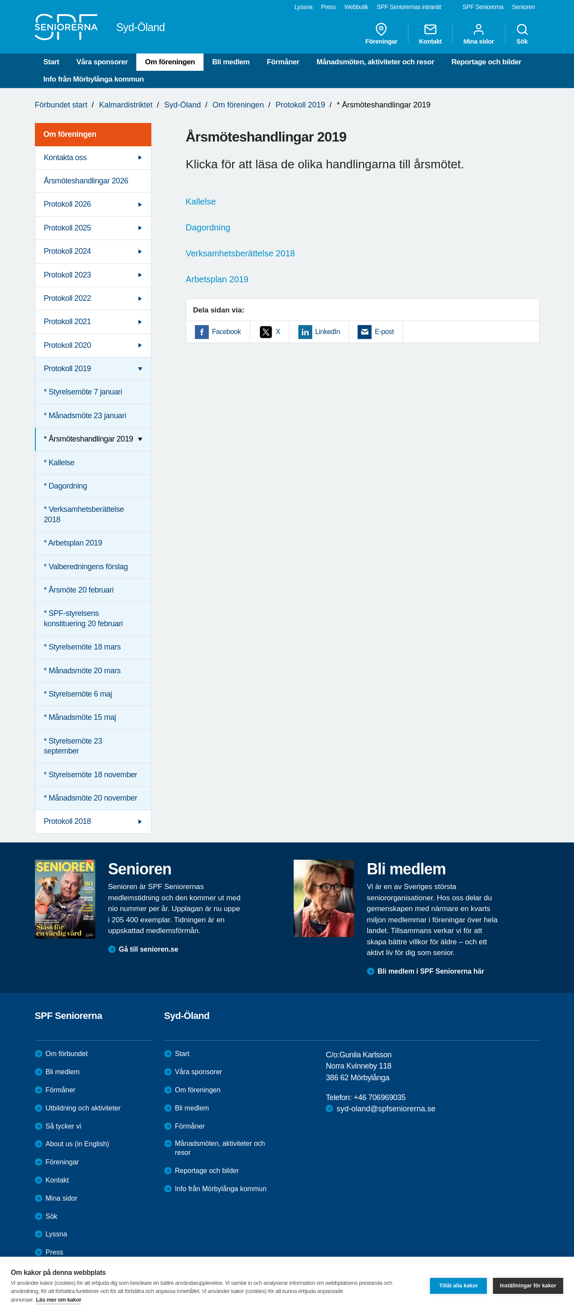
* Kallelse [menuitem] (59, 462)
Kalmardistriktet (126, 105)
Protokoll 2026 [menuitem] (67, 204)
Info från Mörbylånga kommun (94, 79)
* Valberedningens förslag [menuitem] (86, 566)
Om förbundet (67, 1053)
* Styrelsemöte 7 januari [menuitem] (83, 392)
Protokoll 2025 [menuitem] (67, 228)
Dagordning (208, 227)
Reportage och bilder (486, 62)
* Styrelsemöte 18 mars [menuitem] (82, 647)
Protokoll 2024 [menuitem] (67, 251)
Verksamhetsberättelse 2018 (240, 253)
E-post (384, 331)
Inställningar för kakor (528, 1286)
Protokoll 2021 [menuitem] (67, 321)
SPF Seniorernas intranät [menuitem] (409, 6)
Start (52, 62)
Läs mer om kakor (59, 1299)
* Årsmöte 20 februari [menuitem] (79, 590)
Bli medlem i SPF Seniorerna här (431, 971)
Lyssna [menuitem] (304, 6)
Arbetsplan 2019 (217, 279)
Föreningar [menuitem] (381, 33)
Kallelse (201, 201)
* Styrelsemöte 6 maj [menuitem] (78, 694)
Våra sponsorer (102, 62)
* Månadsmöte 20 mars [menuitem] (82, 670)
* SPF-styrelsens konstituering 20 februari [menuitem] (83, 618)
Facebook (226, 331)
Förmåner (283, 62)
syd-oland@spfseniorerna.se (385, 1108)
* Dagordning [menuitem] (65, 486)
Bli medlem (231, 62)
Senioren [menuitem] (523, 6)
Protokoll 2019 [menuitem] (67, 368)
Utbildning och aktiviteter (83, 1108)
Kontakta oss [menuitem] (65, 157)
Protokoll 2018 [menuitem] (67, 821)
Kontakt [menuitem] (430, 33)
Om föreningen (170, 62)
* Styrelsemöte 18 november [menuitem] (91, 774)
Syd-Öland (182, 105)
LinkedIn (327, 331)
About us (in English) (78, 1144)
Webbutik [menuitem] (356, 6)
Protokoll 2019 (300, 105)
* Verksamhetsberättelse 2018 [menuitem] (84, 514)
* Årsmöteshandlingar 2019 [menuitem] (88, 439)
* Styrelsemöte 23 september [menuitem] (73, 746)
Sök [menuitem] (522, 33)
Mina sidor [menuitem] (478, 33)
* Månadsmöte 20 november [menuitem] (91, 798)
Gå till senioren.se (149, 949)
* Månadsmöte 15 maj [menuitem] (80, 717)
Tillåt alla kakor (458, 1286)
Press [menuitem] (328, 6)
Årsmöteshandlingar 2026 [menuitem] (86, 181)
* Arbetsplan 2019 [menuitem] (73, 543)
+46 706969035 (379, 1097)
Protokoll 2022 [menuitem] (67, 298)
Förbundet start (61, 105)
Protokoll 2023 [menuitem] (67, 275)
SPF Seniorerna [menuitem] (483, 6)
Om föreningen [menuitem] (70, 134)
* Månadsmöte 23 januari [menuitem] (85, 415)
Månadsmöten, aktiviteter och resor (375, 62)
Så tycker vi (64, 1126)
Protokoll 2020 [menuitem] (67, 345)
